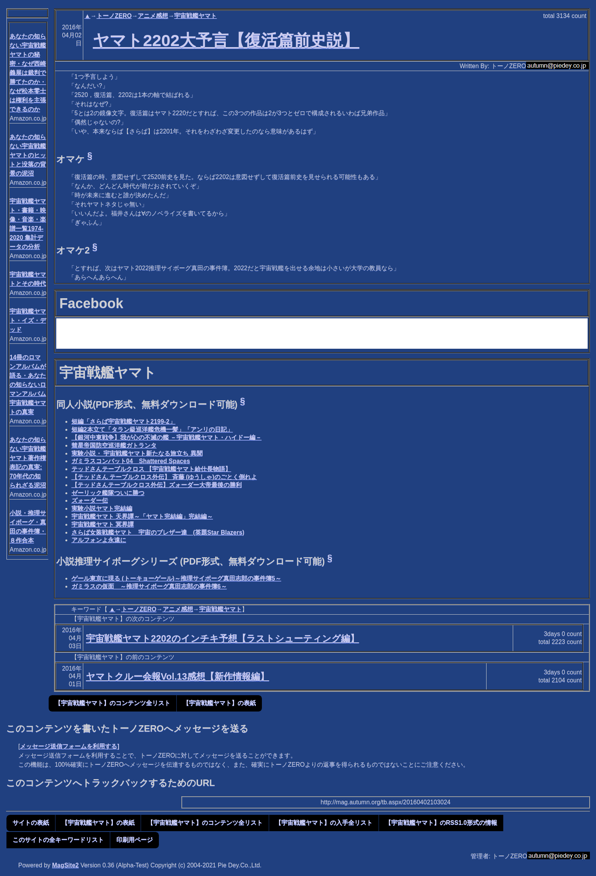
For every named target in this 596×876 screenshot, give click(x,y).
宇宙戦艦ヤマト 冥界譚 (102, 524)
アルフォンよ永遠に (98, 540)
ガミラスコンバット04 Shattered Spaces (130, 461)
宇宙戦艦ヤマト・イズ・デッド (28, 320)
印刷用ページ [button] (134, 839)
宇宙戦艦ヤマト (195, 16)
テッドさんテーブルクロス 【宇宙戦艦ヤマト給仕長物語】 (151, 469)
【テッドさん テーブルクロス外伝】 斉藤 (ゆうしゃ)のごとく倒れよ (164, 477)
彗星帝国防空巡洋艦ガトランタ (114, 445)
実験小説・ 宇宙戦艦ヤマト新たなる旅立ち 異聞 (137, 453)
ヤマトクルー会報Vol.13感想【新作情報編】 (177, 676)
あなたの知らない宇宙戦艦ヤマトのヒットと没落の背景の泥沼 (28, 155)
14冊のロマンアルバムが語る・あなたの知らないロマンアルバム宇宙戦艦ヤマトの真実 (28, 384)
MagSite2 (65, 865)
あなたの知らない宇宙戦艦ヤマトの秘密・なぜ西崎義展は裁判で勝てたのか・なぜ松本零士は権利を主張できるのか (28, 72)
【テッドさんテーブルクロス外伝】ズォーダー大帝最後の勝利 (156, 485)
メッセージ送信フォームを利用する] (69, 746)
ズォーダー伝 (89, 500)
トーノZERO (114, 16)
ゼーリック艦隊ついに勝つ (107, 493)
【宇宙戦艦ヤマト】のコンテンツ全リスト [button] (112, 703)
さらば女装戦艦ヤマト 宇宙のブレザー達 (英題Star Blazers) (157, 532)
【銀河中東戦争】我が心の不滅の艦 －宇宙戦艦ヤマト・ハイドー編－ (166, 437)
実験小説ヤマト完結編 (101, 508)
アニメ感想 (153, 16)
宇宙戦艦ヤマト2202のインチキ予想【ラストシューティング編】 (222, 638)
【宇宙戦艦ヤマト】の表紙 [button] (219, 703)
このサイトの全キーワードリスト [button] (58, 839)
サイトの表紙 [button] (31, 822)
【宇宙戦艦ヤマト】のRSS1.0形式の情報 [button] (441, 822)
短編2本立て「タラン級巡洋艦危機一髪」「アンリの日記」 (152, 429)
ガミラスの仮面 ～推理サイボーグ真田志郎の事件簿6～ (149, 586)
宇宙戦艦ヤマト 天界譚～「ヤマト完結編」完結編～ (142, 516)
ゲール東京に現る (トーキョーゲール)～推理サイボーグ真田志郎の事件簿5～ (176, 578)
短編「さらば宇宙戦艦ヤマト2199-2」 (123, 421)
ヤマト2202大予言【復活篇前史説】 (226, 40)
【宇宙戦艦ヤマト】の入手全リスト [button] (323, 822)
